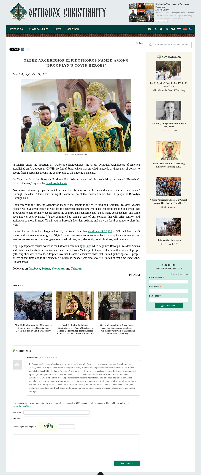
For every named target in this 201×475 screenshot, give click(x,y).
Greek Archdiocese (56, 183)
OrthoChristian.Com (22, 406)
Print (141, 43)
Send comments (127, 463)
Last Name (155, 295)
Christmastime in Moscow (169, 240)
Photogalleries (38, 29)
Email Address (156, 277)
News (58, 29)
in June (87, 246)
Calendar (73, 29)
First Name (155, 286)
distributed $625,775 (100, 231)
